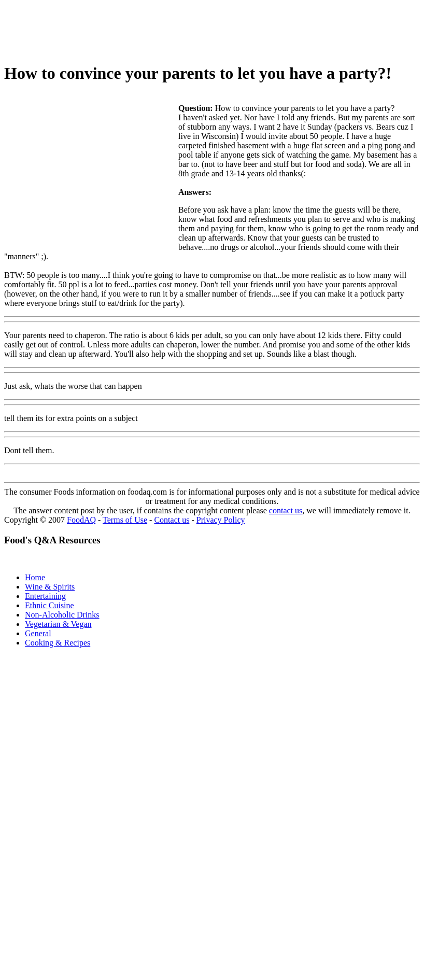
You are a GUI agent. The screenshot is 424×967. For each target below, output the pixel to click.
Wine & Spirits (50, 586)
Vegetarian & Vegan (58, 624)
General (38, 633)
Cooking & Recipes (57, 642)
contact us (285, 510)
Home (35, 577)
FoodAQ (81, 519)
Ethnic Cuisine (49, 605)
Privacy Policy (220, 519)
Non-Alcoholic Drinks (62, 614)
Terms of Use (125, 519)
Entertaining (45, 596)
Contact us (171, 519)
